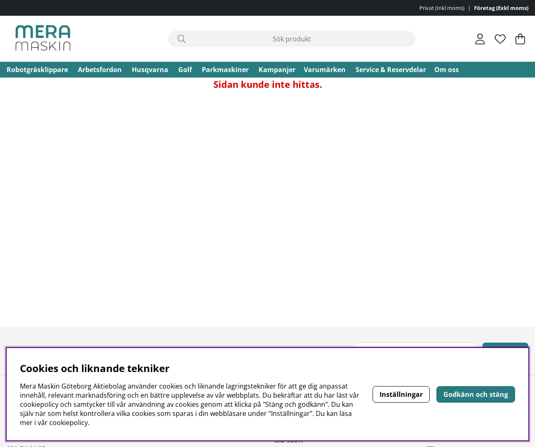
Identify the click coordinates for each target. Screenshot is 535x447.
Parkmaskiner (225, 69)
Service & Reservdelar (391, 69)
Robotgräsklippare (37, 69)
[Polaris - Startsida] (43, 38)
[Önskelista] (500, 39)
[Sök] (292, 39)
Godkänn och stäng (475, 394)
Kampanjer (277, 69)
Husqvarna (150, 69)
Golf (185, 69)
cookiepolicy (68, 422)
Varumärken (325, 69)
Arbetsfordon (100, 69)
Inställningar (401, 394)
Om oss (446, 69)
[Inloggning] (480, 39)
